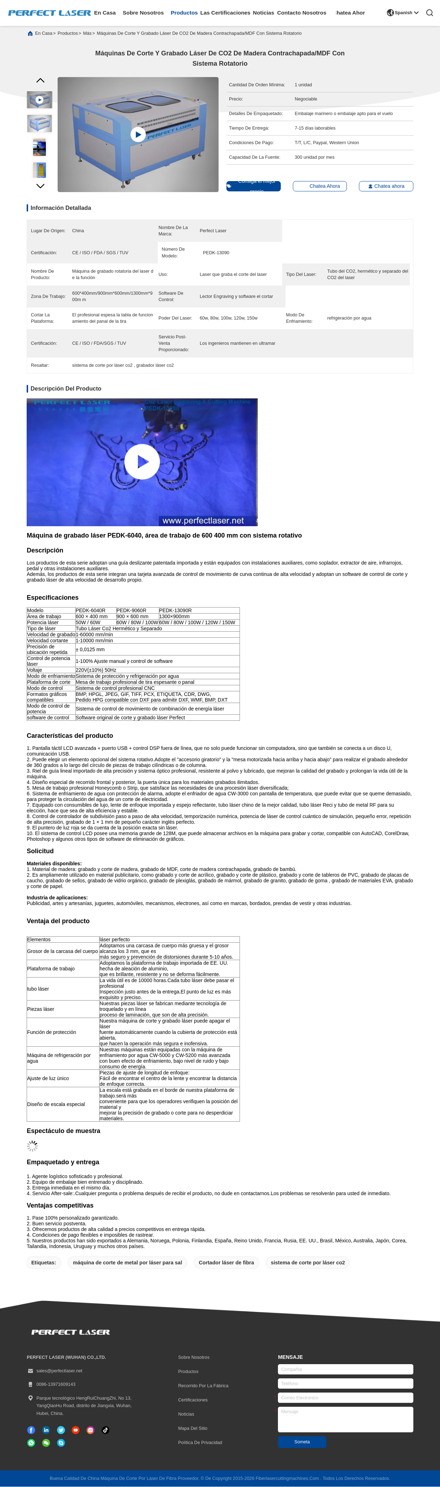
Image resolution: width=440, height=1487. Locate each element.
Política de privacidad (200, 1442)
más (87, 34)
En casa (44, 34)
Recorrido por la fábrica (203, 1386)
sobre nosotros (143, 13)
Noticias (186, 1414)
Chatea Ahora (350, 13)
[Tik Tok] (75, 1430)
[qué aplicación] (31, 1443)
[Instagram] (90, 1430)
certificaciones (193, 1400)
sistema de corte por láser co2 (308, 1263)
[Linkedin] (46, 1430)
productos (184, 13)
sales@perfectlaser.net (54, 1372)
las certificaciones (225, 13)
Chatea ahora (382, 186)
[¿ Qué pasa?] (61, 1443)
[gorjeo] (61, 1430)
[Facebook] (31, 1430)
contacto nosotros (301, 13)
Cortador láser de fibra (226, 1263)
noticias (263, 13)
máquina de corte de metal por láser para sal (127, 1263)
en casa (105, 13)
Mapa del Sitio (192, 1428)
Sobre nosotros (193, 1358)
